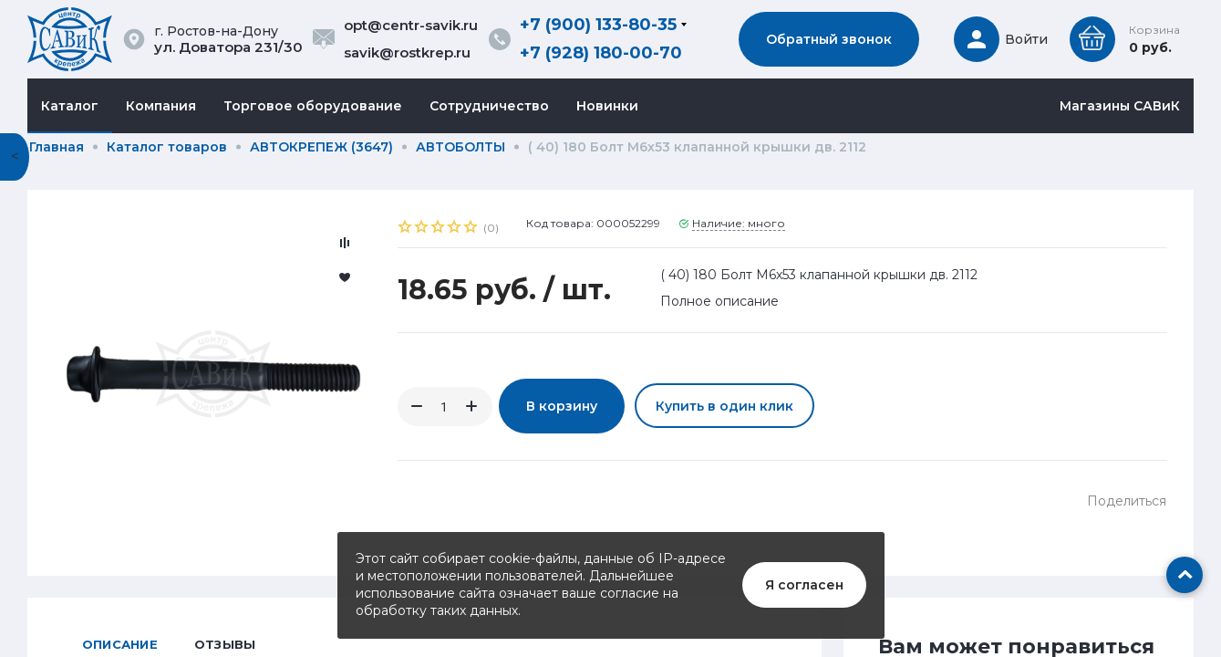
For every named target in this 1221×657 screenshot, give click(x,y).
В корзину (561, 406)
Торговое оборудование (312, 106)
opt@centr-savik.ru (411, 25)
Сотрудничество (489, 106)
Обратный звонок (829, 39)
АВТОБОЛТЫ (460, 147)
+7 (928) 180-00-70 (601, 53)
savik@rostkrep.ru (407, 52)
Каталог (69, 106)
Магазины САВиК (1120, 106)
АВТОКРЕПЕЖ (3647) (321, 147)
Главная (56, 147)
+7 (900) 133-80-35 (598, 25)
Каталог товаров (167, 147)
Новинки (607, 106)
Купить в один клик (724, 406)
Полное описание (719, 301)
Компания (161, 106)
